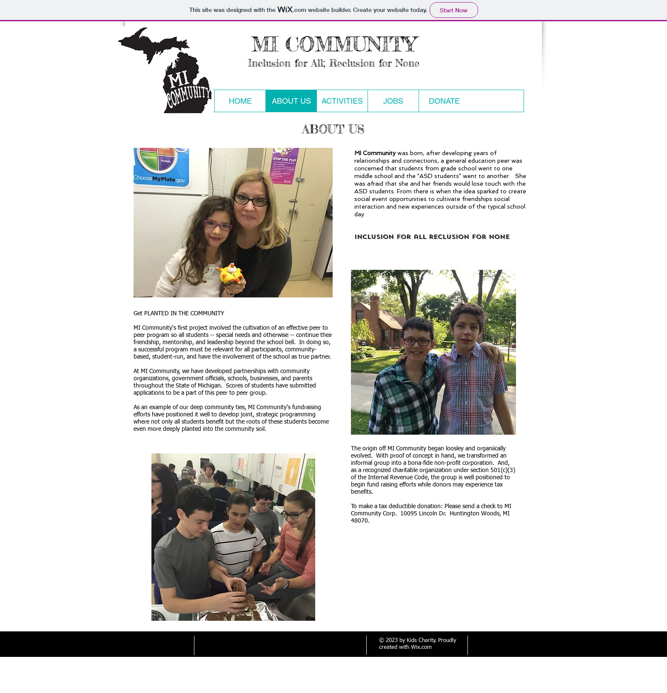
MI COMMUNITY (333, 44)
